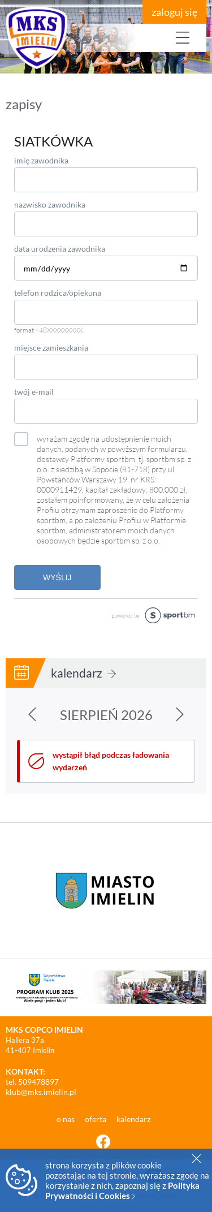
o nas (66, 1119)
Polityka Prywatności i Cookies (122, 1190)
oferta (96, 1119)
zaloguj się (174, 12)
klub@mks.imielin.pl (41, 1092)
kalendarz (83, 673)
